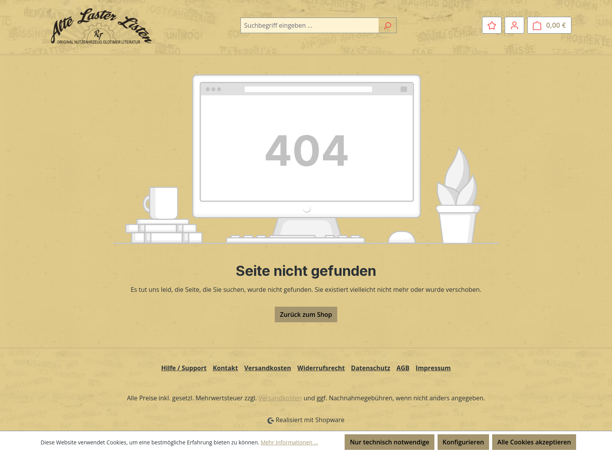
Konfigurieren (463, 442)
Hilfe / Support (183, 368)
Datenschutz (370, 368)
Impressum (433, 368)
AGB (403, 368)
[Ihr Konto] (514, 25)
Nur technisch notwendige (389, 442)
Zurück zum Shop (306, 314)
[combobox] (309, 25)
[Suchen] (387, 25)
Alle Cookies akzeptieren (534, 442)
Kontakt (225, 368)
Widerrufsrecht (321, 368)
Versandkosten (267, 368)
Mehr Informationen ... (289, 442)
